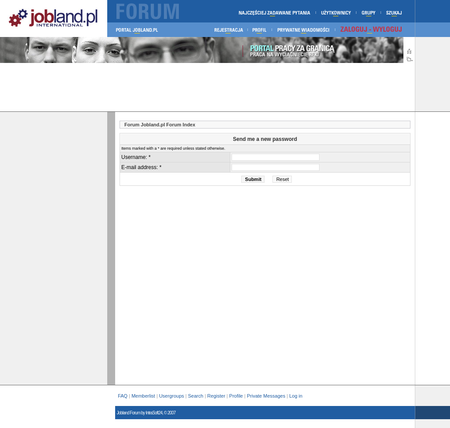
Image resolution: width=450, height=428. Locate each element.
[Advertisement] (207, 87)
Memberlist (143, 395)
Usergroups (171, 395)
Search (195, 395)
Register (216, 395)
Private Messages (266, 395)
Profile (236, 395)
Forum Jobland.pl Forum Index (159, 124)
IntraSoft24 (153, 412)
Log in (296, 395)
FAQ (122, 395)
